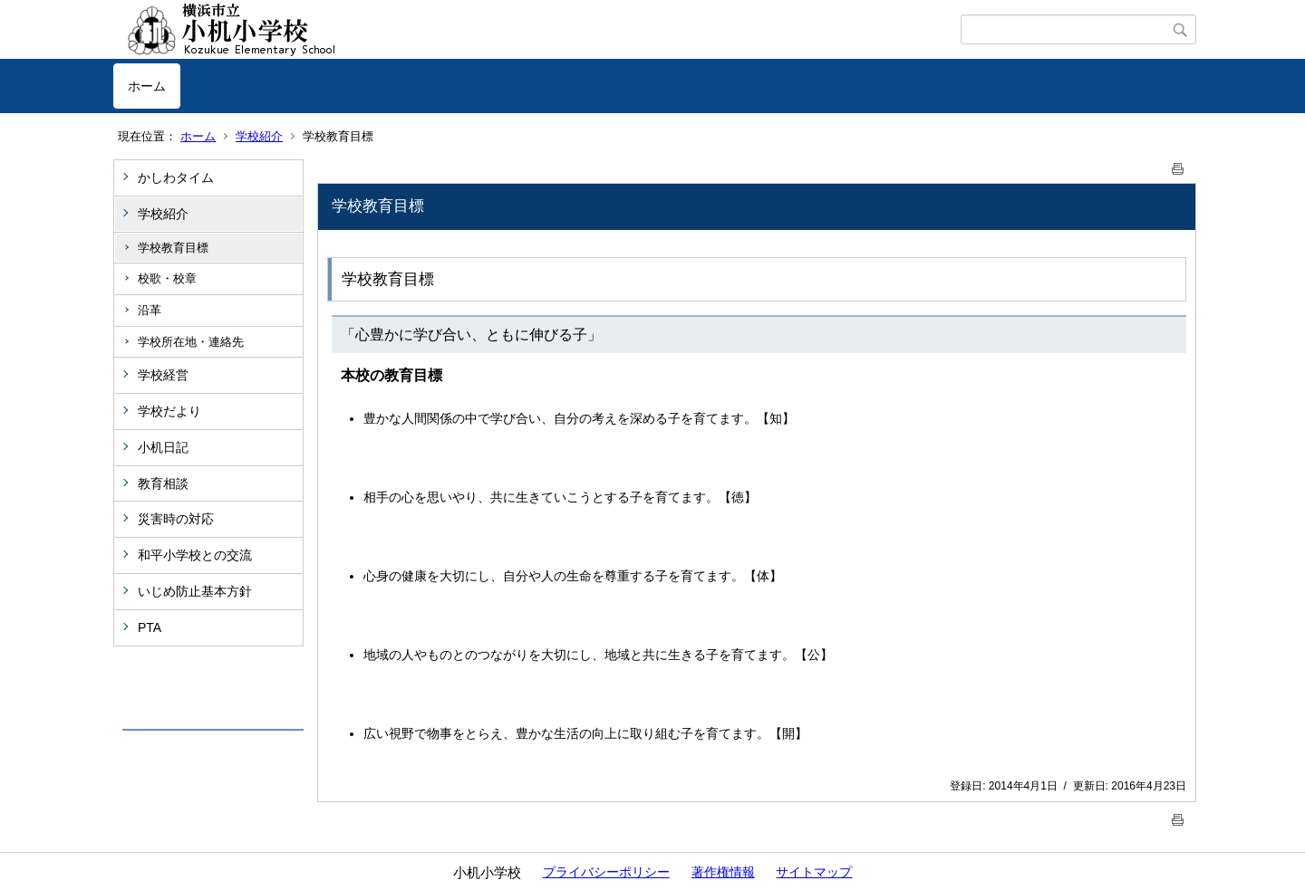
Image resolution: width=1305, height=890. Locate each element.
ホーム (147, 86)
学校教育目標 (173, 247)
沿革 (149, 310)
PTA (149, 627)
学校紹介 (259, 136)
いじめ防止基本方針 (195, 591)
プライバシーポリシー (606, 872)
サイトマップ (814, 872)
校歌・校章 (167, 278)
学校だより (169, 411)
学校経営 (163, 375)
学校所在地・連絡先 (191, 342)
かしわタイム (176, 177)
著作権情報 (723, 872)
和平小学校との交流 (195, 555)
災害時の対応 (176, 519)
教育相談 (163, 483)
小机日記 (163, 447)
